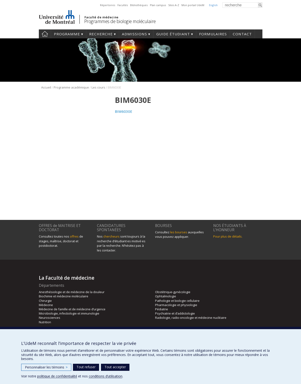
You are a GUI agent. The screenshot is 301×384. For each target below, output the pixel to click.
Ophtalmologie (165, 296)
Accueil (45, 33)
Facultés (122, 5)
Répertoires (107, 5)
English (213, 5)
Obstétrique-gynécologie (172, 292)
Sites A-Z (173, 5)
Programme (67, 34)
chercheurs (111, 236)
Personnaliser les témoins (46, 367)
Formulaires (213, 34)
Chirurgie (45, 301)
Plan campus (158, 5)
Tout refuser (86, 367)
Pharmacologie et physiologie (176, 305)
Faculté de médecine (101, 17)
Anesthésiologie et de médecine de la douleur (71, 292)
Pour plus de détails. (227, 236)
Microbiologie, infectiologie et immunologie (69, 313)
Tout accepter (115, 367)
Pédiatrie (161, 309)
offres (74, 236)
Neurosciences (49, 317)
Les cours (98, 87)
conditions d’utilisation (105, 376)
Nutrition (45, 322)
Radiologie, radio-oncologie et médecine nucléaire (190, 317)
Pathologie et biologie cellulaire (177, 301)
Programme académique (71, 87)
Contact (242, 34)
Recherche (101, 34)
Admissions (134, 34)
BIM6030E (123, 111)
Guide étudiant (173, 34)
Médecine (46, 305)
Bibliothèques (139, 5)
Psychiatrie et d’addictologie (175, 313)
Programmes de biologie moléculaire (120, 21)
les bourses (178, 232)
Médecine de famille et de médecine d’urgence (72, 309)
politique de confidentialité (57, 376)
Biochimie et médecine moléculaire (63, 296)
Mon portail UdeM (192, 5)
